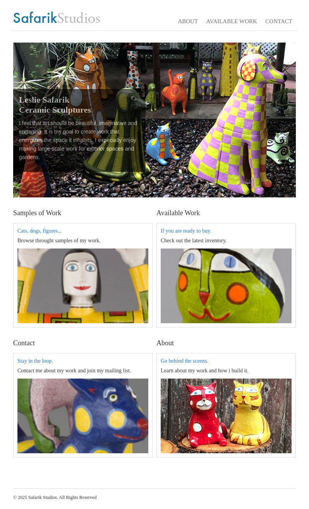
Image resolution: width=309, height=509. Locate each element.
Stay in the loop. (35, 361)
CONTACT (278, 21)
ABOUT (188, 21)
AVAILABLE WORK (231, 21)
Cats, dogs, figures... (39, 231)
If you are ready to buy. (186, 231)
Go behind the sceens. (184, 361)
